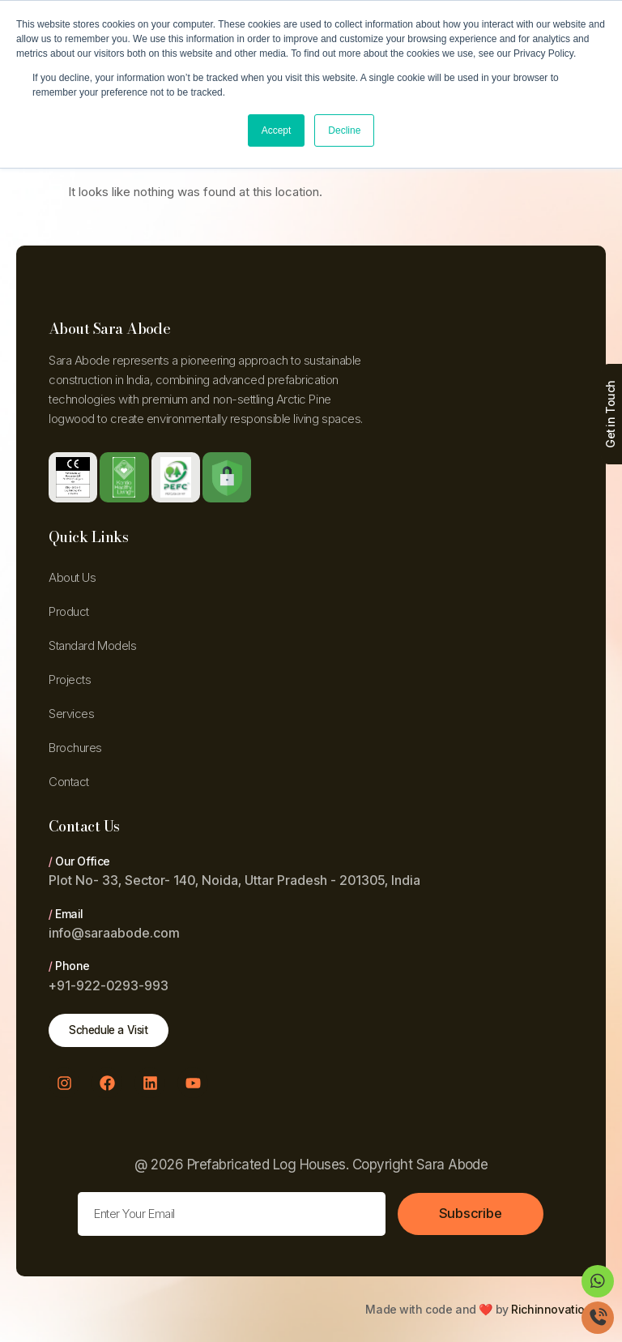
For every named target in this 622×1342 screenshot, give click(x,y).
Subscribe (471, 1214)
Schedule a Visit (112, 1030)
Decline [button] (344, 130)
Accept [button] (277, 130)
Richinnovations (554, 1309)
